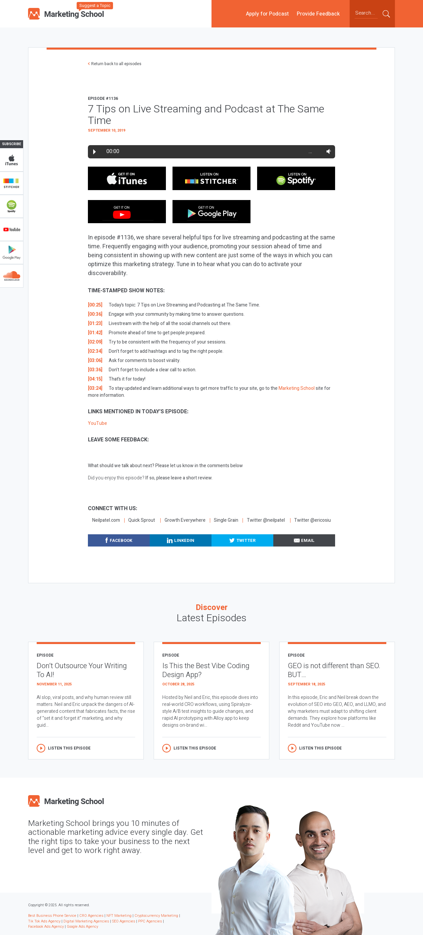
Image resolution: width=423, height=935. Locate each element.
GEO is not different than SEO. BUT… (334, 670)
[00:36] (95, 314)
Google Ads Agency (82, 926)
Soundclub (11, 275)
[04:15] (95, 379)
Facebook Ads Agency (46, 926)
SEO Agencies (123, 921)
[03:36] (95, 369)
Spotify (11, 206)
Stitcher (11, 183)
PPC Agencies (150, 921)
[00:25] (95, 305)
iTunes (11, 160)
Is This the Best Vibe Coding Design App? (206, 670)
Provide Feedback (318, 14)
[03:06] (95, 360)
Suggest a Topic (94, 5)
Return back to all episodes (116, 64)
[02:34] (95, 351)
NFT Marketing (119, 915)
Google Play (11, 252)
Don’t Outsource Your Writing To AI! (82, 670)
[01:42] (95, 332)
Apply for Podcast (267, 14)
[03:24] (95, 388)
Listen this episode (69, 748)
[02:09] (95, 342)
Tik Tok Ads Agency (44, 921)
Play (94, 151)
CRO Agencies (91, 915)
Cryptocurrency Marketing (156, 915)
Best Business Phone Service (52, 915)
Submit (386, 13)
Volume (327, 151)
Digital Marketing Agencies (86, 921)
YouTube (11, 229)
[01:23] (95, 323)
